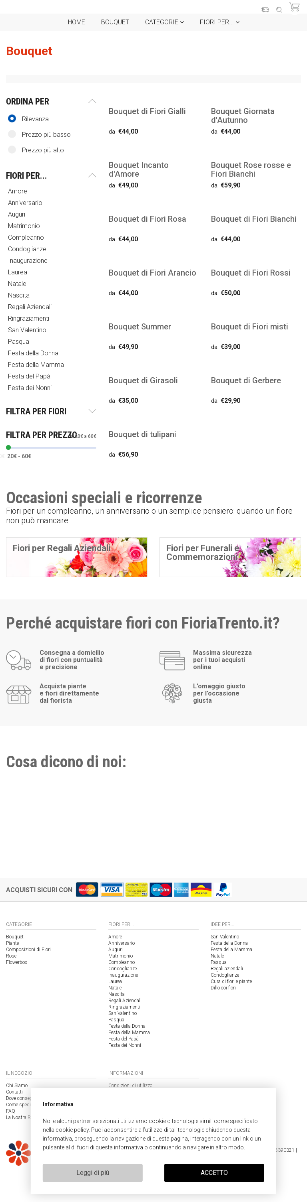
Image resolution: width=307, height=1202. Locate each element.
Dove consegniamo (26, 1098)
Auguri (17, 214)
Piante (12, 943)
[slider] (8, 447)
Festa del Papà (30, 376)
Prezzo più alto (36, 150)
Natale (18, 284)
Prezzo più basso (39, 134)
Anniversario (26, 203)
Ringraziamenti (29, 318)
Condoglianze (28, 249)
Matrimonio (25, 226)
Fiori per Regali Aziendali (61, 548)
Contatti (14, 1092)
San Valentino (28, 330)
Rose (11, 956)
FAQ (10, 1111)
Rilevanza (28, 118)
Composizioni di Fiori (28, 949)
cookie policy (72, 1130)
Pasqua (19, 341)
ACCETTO (214, 1172)
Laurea (18, 272)
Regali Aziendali (30, 307)
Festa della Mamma (37, 364)
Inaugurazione (28, 260)
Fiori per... (219, 22)
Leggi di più (92, 1172)
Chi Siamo (17, 1085)
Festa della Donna (34, 353)
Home (76, 22)
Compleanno (27, 237)
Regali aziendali (227, 968)
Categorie (164, 22)
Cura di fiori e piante (231, 981)
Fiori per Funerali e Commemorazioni (202, 552)
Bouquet (115, 22)
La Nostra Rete (21, 1117)
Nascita (19, 295)
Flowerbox (16, 962)
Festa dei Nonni (30, 388)
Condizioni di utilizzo (130, 1085)
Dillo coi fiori (223, 988)
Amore (18, 191)
